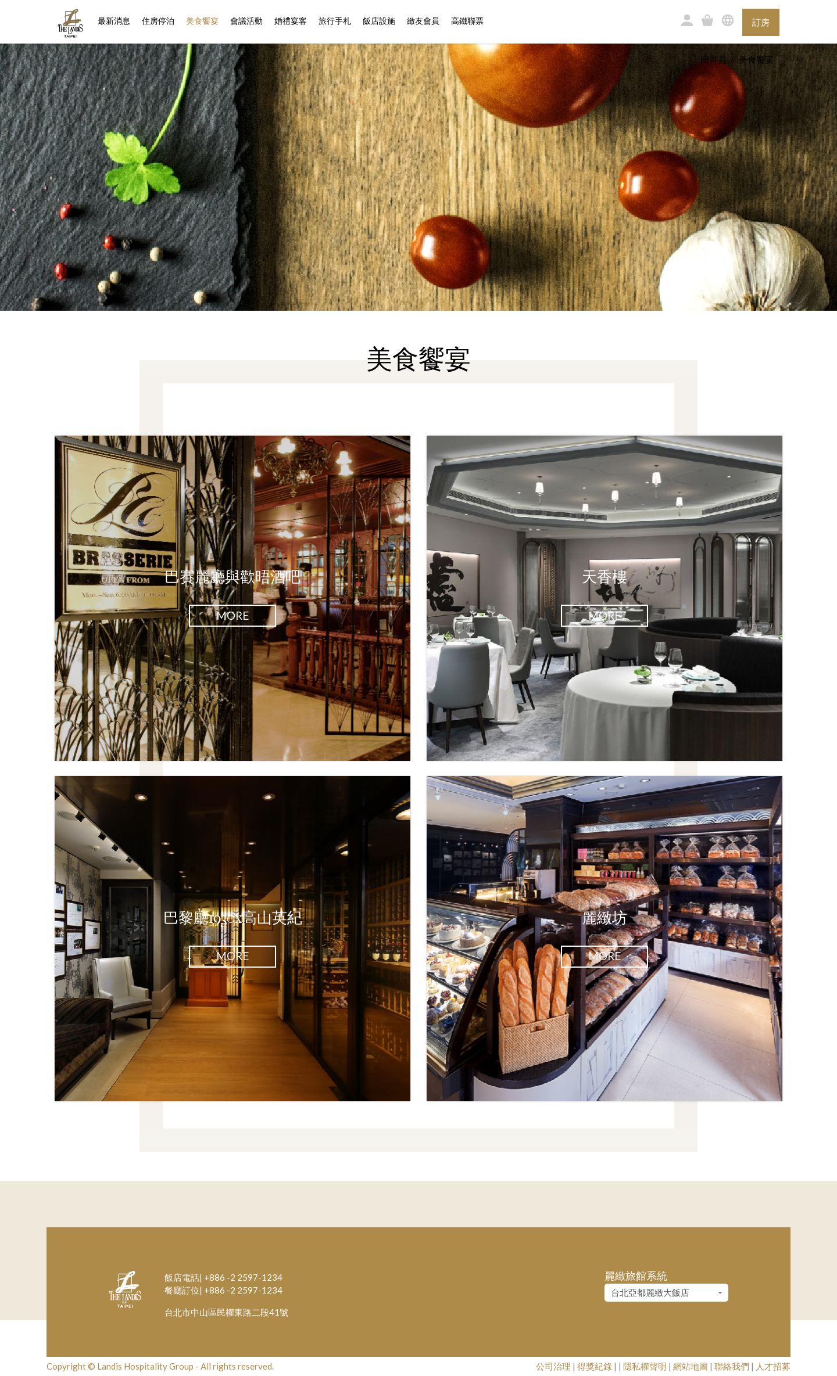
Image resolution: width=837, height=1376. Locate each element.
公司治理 (553, 1366)
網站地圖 (690, 1366)
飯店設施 (379, 21)
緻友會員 (423, 21)
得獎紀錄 (594, 1366)
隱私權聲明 (645, 1366)
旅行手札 (335, 21)
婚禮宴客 (290, 21)
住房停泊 (158, 20)
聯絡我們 (731, 1366)
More (232, 615)
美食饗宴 (202, 21)
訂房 (761, 22)
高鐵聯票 (467, 21)
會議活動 (246, 21)
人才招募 (773, 1366)
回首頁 (713, 59)
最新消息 (114, 21)
